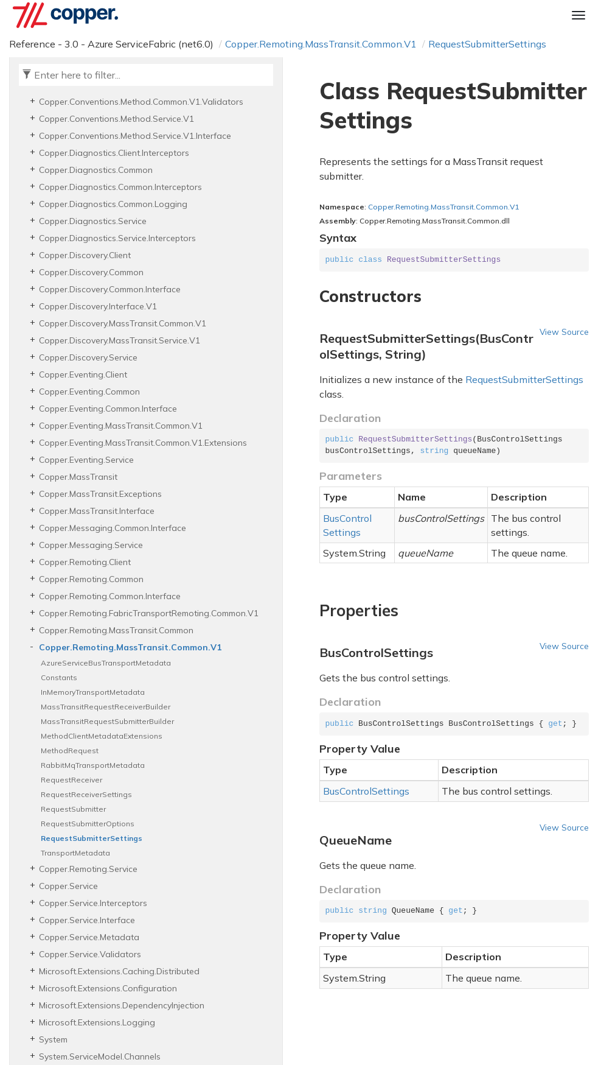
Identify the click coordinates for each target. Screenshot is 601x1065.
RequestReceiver (71, 779)
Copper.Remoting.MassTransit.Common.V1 (321, 44)
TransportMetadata (75, 852)
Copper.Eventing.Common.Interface (108, 408)
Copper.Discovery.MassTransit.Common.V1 (122, 323)
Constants (59, 677)
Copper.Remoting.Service (88, 868)
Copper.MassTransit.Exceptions (100, 493)
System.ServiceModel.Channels (100, 1056)
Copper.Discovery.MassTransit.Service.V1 (119, 340)
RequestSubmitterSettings (487, 44)
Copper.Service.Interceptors (93, 903)
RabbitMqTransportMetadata (93, 765)
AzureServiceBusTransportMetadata (106, 662)
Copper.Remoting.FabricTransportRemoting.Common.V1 (149, 613)
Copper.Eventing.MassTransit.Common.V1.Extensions (143, 442)
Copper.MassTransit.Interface (97, 510)
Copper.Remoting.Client (85, 562)
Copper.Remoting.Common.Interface (110, 596)
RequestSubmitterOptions (87, 823)
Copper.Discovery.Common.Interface (110, 289)
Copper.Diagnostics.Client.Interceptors (114, 152)
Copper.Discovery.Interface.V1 (98, 306)
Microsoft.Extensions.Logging (97, 1022)
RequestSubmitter (73, 809)
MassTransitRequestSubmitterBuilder (107, 721)
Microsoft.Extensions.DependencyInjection (121, 1005)
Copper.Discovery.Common (91, 272)
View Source (564, 331)
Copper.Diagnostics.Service (93, 221)
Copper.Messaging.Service (91, 545)
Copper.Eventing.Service (86, 459)
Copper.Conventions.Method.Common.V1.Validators (141, 101)
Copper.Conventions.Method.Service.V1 (116, 118)
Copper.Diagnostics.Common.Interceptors (120, 186)
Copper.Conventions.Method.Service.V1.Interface (135, 135)
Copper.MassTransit (78, 476)
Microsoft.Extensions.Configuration (108, 988)
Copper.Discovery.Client (85, 255)
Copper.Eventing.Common (89, 391)
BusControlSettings (347, 525)
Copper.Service (68, 885)
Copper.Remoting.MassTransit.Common (116, 630)
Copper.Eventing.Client (83, 374)
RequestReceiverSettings (86, 794)
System (53, 1039)
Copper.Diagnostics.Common (96, 169)
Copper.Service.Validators (90, 954)
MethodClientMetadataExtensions (101, 735)
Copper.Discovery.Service (88, 357)
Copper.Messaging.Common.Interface (112, 527)
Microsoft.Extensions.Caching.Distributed (119, 971)
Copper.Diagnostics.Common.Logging (113, 204)
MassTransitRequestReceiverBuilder (105, 706)
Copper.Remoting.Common (91, 579)
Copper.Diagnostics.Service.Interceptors (117, 238)
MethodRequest (70, 750)
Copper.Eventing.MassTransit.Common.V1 (121, 425)
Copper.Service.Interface (87, 920)
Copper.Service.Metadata (89, 937)
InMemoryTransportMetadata (93, 692)
